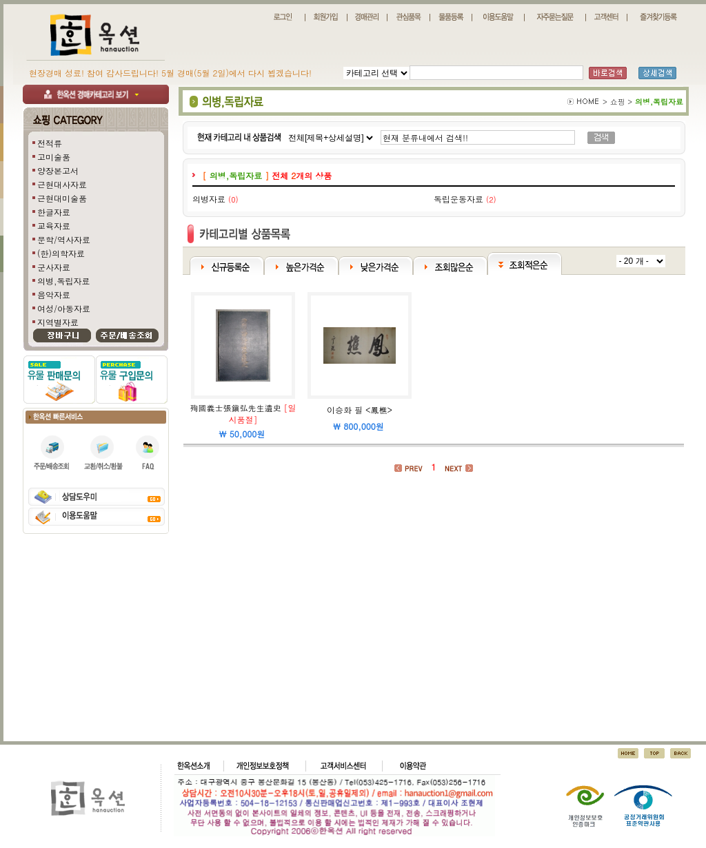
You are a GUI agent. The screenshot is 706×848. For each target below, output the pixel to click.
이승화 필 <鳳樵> (359, 409)
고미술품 (53, 157)
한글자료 (53, 212)
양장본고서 (58, 170)
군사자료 (53, 267)
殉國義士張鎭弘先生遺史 (235, 407)
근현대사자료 (62, 184)
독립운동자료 (458, 199)
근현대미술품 (62, 198)
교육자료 (53, 225)
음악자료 (53, 294)
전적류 (49, 143)
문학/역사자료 (63, 239)
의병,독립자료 (63, 281)
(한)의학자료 (61, 253)
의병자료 (208, 199)
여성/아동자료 (63, 308)
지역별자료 (58, 322)
